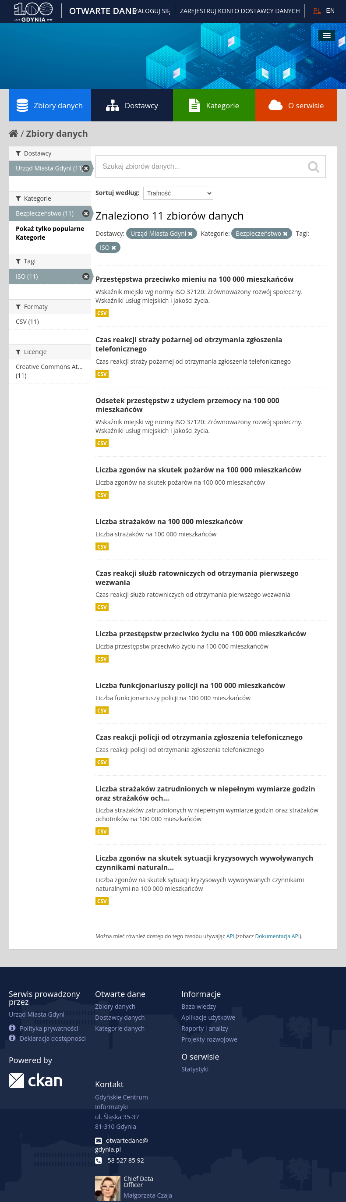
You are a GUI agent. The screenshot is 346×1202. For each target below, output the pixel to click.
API (230, 936)
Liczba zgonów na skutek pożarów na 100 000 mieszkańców (198, 470)
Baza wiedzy (198, 1006)
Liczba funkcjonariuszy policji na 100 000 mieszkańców (190, 685)
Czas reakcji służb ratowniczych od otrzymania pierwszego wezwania (197, 577)
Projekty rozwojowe (209, 1039)
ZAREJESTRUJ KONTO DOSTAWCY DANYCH (240, 11)
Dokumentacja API (277, 936)
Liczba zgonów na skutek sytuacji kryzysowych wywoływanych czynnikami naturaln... (204, 862)
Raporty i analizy (204, 1028)
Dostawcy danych (120, 1017)
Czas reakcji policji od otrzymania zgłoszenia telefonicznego (199, 737)
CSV (102, 312)
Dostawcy (132, 105)
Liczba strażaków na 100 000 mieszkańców (169, 521)
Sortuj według (116, 192)
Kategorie (214, 105)
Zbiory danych (50, 105)
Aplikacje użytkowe (208, 1017)
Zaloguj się (152, 11)
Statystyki (194, 1069)
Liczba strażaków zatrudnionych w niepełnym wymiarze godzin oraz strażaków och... (205, 793)
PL (317, 10)
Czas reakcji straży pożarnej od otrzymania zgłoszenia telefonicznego (188, 344)
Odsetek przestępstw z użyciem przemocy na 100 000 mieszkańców (187, 405)
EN (330, 10)
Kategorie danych (120, 1028)
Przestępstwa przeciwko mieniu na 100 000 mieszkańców (194, 279)
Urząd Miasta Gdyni (36, 1014)
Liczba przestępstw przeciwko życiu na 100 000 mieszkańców (200, 633)
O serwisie (296, 105)
